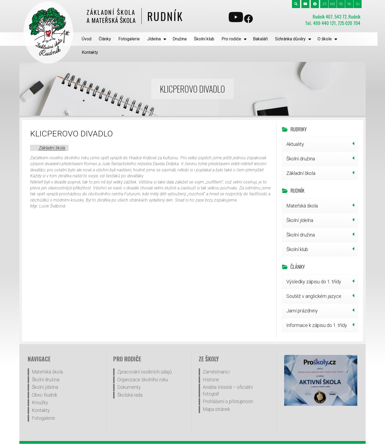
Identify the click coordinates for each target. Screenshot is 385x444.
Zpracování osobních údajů (144, 358)
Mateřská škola (302, 192)
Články (105, 38)
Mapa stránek (216, 396)
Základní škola (52, 134)
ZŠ (324, 4)
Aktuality (295, 130)
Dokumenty (129, 373)
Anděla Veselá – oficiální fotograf (228, 377)
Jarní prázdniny (302, 297)
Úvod (87, 38)
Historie (211, 366)
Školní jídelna (299, 207)
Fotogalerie (129, 38)
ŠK (349, 4)
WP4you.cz (243, 437)
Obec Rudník (44, 381)
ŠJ (357, 4)
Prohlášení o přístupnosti (228, 388)
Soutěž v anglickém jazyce (313, 283)
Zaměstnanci (216, 358)
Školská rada (129, 381)
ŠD (341, 4)
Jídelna (154, 38)
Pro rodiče (232, 38)
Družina (180, 38)
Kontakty (352, 38)
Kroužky (40, 389)
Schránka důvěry (291, 38)
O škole (325, 38)
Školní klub (204, 38)
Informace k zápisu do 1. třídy (316, 312)
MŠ (332, 4)
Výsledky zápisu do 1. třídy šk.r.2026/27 (313, 270)
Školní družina (300, 145)
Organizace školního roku (142, 366)
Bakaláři (260, 38)
